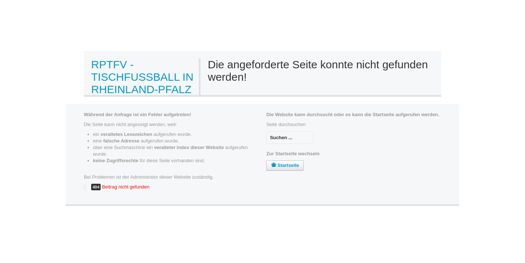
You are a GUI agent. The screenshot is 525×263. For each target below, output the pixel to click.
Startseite (285, 165)
